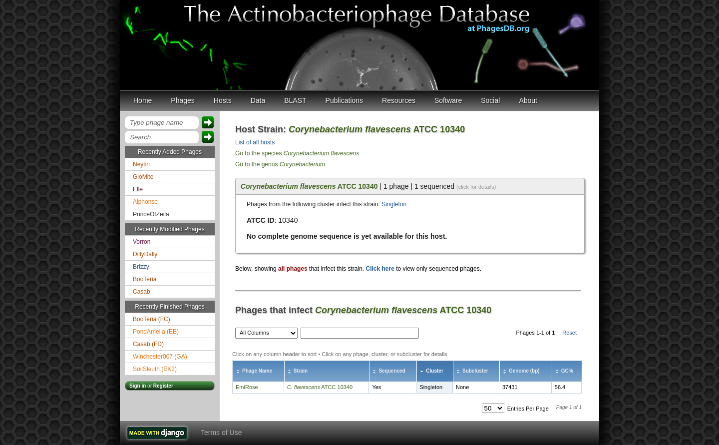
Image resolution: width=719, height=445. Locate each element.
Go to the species (297, 153)
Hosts (223, 100)
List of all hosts (255, 142)
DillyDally (145, 254)
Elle (138, 189)
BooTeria (144, 279)
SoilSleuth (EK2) (155, 369)
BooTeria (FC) (151, 319)
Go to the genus (280, 164)
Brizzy (141, 266)
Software (448, 100)
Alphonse (145, 201)
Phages (182, 100)
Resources (398, 100)
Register (163, 386)
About (528, 100)
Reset (569, 333)
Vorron (141, 241)
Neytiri (141, 164)
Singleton (393, 204)
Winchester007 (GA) (160, 356)
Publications (344, 100)
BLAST (295, 100)
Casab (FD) (148, 344)
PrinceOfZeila (151, 214)
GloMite (143, 176)
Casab (141, 291)
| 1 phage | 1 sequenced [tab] (368, 186)
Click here (379, 268)
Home (142, 100)
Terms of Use (221, 433)
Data (258, 100)
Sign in (137, 386)
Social (490, 100)
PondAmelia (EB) (156, 331)
